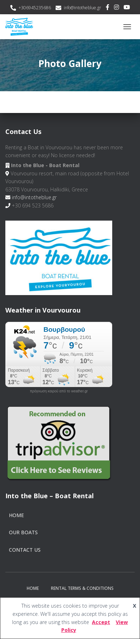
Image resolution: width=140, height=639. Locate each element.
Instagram (116, 8)
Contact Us (25, 549)
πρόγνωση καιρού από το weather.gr (59, 391)
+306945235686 (35, 8)
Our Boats (23, 532)
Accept (101, 622)
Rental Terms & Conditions (82, 588)
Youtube (127, 8)
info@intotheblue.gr (82, 8)
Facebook (107, 8)
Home (16, 515)
